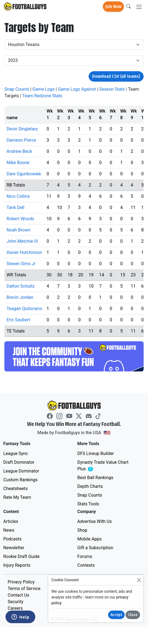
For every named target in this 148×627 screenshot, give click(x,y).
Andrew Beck (19, 151)
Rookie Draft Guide (21, 556)
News (8, 530)
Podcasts (12, 539)
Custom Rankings (20, 479)
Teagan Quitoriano (24, 308)
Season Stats (112, 89)
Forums (84, 556)
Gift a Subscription (95, 547)
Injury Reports (16, 565)
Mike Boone (18, 162)
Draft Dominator (18, 462)
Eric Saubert (18, 319)
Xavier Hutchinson (24, 252)
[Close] (139, 580)
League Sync (15, 453)
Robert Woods (20, 218)
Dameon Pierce (21, 140)
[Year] (74, 60)
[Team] (74, 44)
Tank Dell (15, 207)
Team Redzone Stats (42, 95)
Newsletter (13, 547)
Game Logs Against (77, 89)
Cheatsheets (15, 488)
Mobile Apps (89, 539)
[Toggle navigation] (139, 6)
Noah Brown (18, 230)
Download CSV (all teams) (116, 76)
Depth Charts (90, 486)
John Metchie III (22, 241)
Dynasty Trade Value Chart (103, 466)
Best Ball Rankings (95, 477)
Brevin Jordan (20, 297)
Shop (82, 530)
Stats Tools (88, 503)
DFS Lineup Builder (95, 453)
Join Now (113, 6)
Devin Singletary (22, 128)
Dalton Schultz (21, 286)
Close (133, 614)
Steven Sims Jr (21, 263)
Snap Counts (16, 89)
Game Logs (44, 89)
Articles (10, 521)
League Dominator (21, 471)
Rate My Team (17, 497)
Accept (116, 614)
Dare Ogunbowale (24, 173)
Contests (86, 565)
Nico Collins (18, 196)
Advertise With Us (94, 521)
